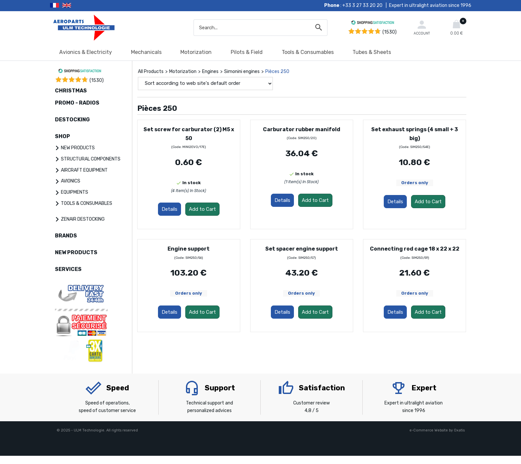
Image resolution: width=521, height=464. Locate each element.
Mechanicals (146, 52)
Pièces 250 (277, 71)
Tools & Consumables (308, 52)
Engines (210, 71)
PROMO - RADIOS (77, 103)
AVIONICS (70, 181)
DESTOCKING (72, 119)
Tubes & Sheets (371, 52)
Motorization (196, 52)
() (97, 80)
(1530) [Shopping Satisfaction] (389, 32)
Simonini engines (242, 71)
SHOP (62, 136)
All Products (151, 71)
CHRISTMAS (71, 90)
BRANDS (66, 235)
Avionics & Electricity (85, 52)
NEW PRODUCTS (78, 148)
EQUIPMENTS (74, 192)
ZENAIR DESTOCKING (83, 219)
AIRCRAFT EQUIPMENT (84, 170)
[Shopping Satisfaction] (372, 23)
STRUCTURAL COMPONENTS (90, 159)
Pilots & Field (247, 52)
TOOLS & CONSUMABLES (86, 203)
